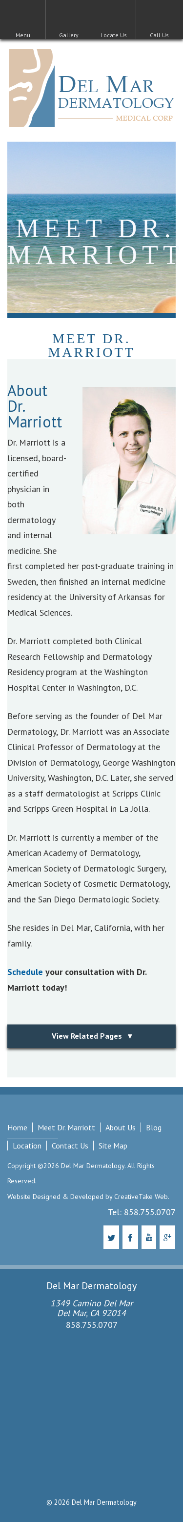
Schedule (25, 971)
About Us (120, 1127)
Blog (154, 1127)
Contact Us (70, 1145)
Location (27, 1145)
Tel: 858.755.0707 (142, 1212)
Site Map (113, 1145)
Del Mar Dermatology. (92, 1165)
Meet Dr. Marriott (66, 1127)
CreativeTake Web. (141, 1196)
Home (17, 1127)
